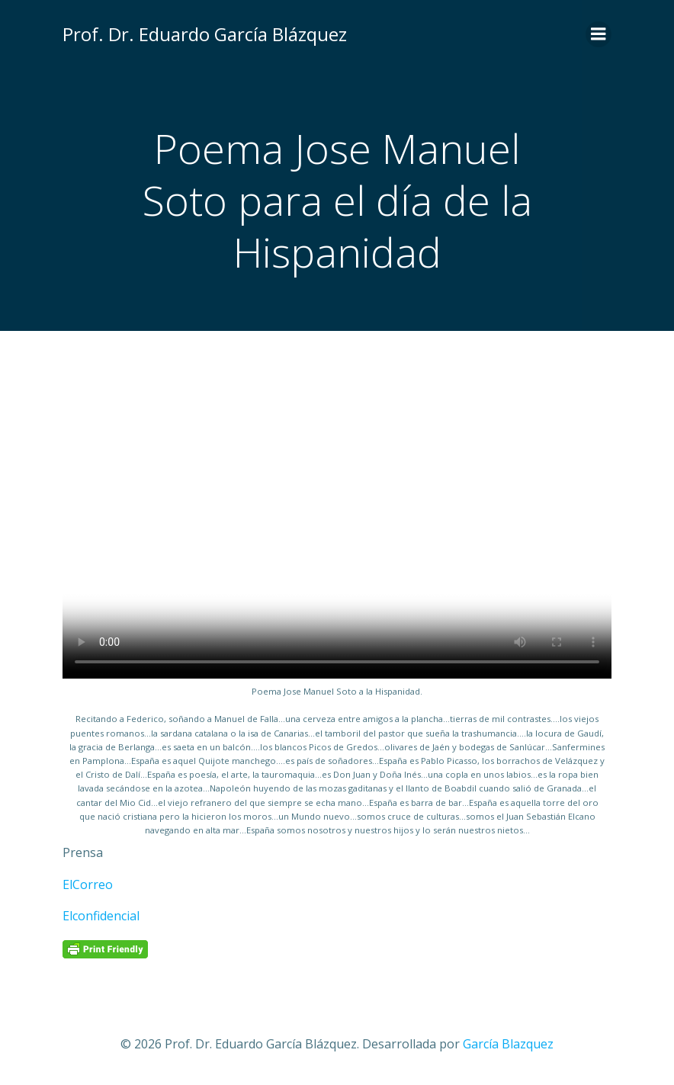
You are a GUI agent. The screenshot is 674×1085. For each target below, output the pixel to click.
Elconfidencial (101, 915)
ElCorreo (88, 884)
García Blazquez (508, 1043)
